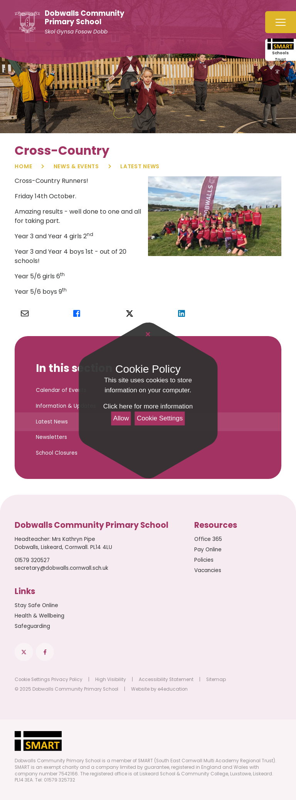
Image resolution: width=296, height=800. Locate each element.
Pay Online (208, 549)
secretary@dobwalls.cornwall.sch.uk (61, 568)
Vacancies (207, 570)
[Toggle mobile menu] (280, 22)
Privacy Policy (66, 679)
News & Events (76, 166)
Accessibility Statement (166, 679)
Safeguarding (32, 626)
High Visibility (110, 679)
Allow (121, 418)
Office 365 (208, 539)
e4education (173, 689)
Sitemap (216, 679)
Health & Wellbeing (39, 615)
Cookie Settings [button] (32, 679)
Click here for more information (148, 406)
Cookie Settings (160, 418)
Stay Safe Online (36, 605)
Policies (204, 560)
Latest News (140, 166)
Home (23, 166)
